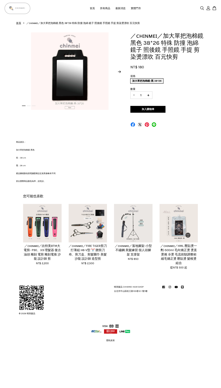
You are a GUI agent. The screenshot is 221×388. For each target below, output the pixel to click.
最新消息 (120, 8)
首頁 (92, 8)
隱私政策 (110, 340)
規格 (132, 76)
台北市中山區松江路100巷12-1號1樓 (130, 291)
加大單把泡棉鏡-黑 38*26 (147, 80)
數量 (132, 89)
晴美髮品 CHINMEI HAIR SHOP (129, 287)
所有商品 (105, 8)
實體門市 (136, 8)
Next (119, 71)
